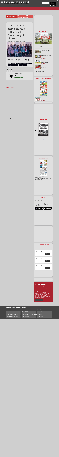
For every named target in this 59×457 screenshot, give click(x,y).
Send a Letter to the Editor (12, 314)
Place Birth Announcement (28, 311)
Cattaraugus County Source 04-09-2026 (45, 61)
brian (17, 63)
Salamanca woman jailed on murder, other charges (23, 16)
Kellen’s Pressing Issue (39, 71)
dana (30, 63)
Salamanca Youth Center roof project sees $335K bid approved (43, 46)
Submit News (9, 311)
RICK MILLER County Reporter (13, 41)
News (10, 20)
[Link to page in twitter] (9, 69)
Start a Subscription (42, 311)
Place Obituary (25, 316)
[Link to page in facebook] (7, 69)
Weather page (36, 4)
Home (7, 20)
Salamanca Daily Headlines (42, 251)
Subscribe (47, 253)
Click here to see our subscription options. (43, 179)
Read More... (37, 47)
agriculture (13, 63)
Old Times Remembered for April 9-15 (46, 67)
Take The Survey (39, 300)
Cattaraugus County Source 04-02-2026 (45, 98)
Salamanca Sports (40, 265)
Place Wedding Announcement (13, 316)
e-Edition (40, 314)
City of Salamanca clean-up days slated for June (46, 51)
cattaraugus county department (24, 63)
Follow (19, 77)
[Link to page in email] (11, 69)
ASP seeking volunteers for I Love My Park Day (46, 56)
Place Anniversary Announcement (29, 314)
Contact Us (40, 316)
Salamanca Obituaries (41, 258)
